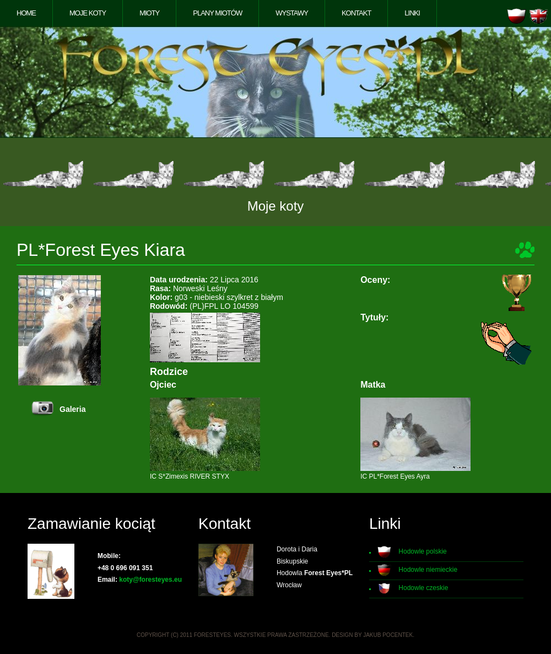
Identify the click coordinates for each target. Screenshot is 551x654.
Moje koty (87, 13)
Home (26, 13)
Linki (412, 13)
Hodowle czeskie (423, 588)
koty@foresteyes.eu (150, 579)
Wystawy (292, 13)
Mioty (149, 13)
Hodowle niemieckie (427, 569)
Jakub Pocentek (388, 635)
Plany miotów (217, 13)
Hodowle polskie (422, 551)
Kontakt (356, 13)
